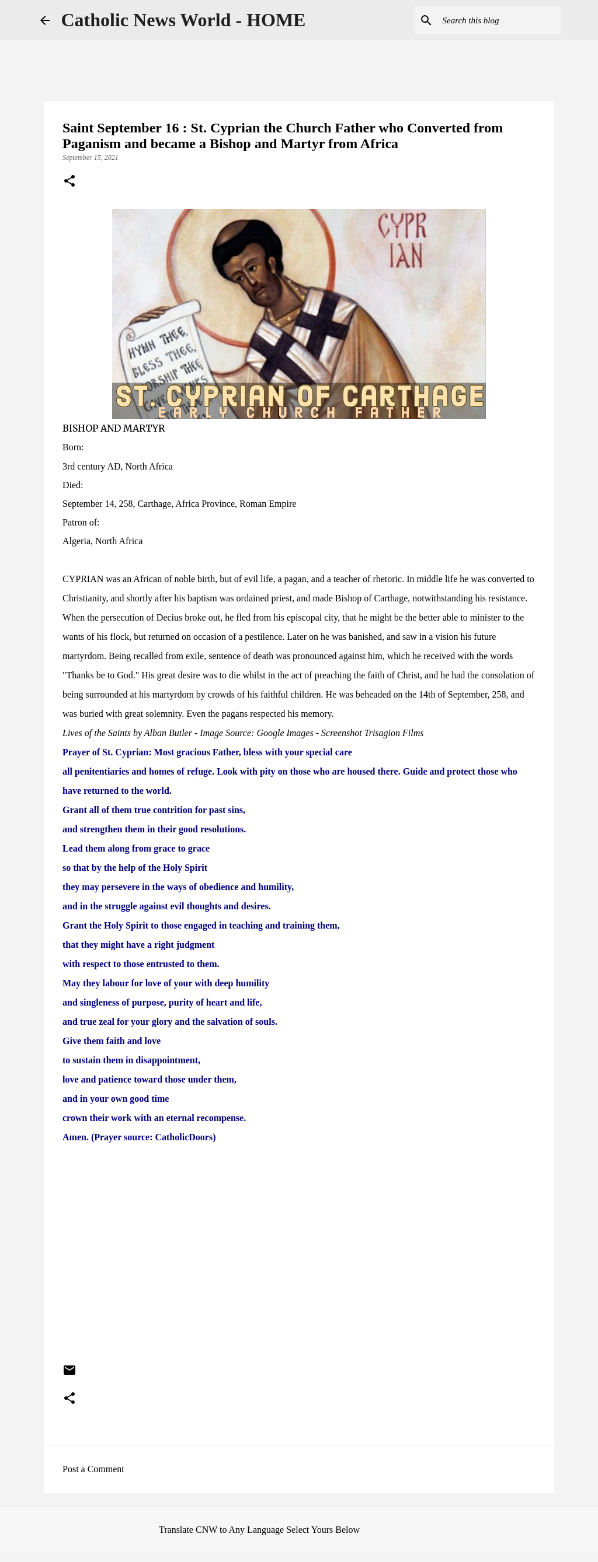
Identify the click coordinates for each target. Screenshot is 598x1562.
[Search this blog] (499, 20)
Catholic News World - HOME (183, 19)
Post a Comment (93, 1469)
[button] (69, 182)
